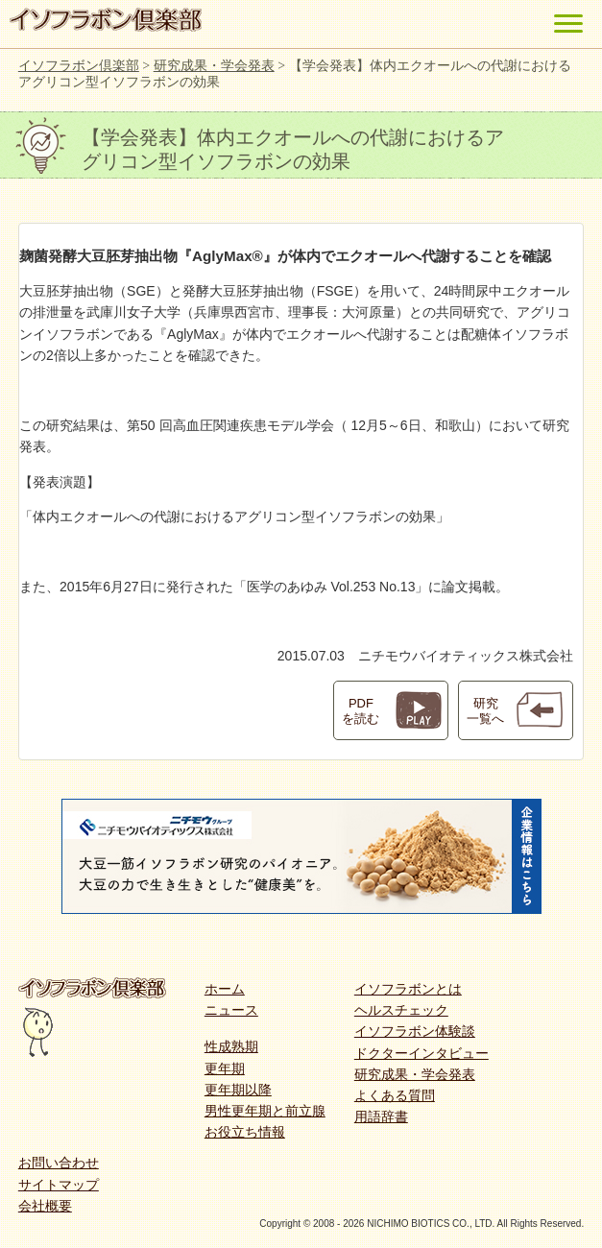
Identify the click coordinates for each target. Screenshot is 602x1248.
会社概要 (45, 1205)
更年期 (225, 1068)
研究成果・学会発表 (414, 1074)
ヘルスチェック (401, 1010)
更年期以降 (238, 1089)
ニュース (231, 1010)
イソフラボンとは (408, 988)
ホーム (225, 988)
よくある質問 (394, 1095)
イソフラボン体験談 (414, 1031)
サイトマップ (58, 1184)
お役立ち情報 (245, 1132)
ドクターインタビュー (421, 1053)
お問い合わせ (58, 1162)
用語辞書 (381, 1116)
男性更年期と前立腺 (265, 1110)
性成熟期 (231, 1046)
